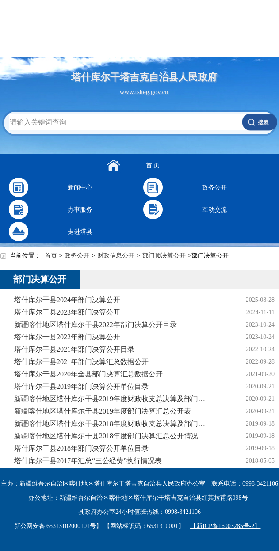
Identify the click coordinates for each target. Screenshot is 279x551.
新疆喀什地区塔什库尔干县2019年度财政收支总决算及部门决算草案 (112, 399)
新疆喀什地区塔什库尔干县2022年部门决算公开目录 (95, 324)
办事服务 (80, 209)
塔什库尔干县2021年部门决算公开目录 (74, 349)
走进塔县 (80, 231)
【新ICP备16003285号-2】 (225, 526)
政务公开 (214, 187)
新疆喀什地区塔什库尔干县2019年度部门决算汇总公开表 (102, 411)
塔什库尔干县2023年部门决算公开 (67, 312)
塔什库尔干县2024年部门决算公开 (67, 300)
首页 (51, 255)
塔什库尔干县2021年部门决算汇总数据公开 (81, 361)
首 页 (153, 165)
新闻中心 (80, 187)
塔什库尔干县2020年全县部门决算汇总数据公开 (88, 374)
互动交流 (214, 209)
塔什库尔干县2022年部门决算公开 (67, 337)
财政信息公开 (115, 255)
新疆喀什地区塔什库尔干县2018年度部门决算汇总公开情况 (106, 436)
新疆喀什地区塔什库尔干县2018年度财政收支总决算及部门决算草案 (112, 423)
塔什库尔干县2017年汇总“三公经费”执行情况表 (88, 460)
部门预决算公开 (164, 255)
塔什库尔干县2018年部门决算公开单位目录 (81, 448)
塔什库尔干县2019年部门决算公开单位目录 (81, 386)
